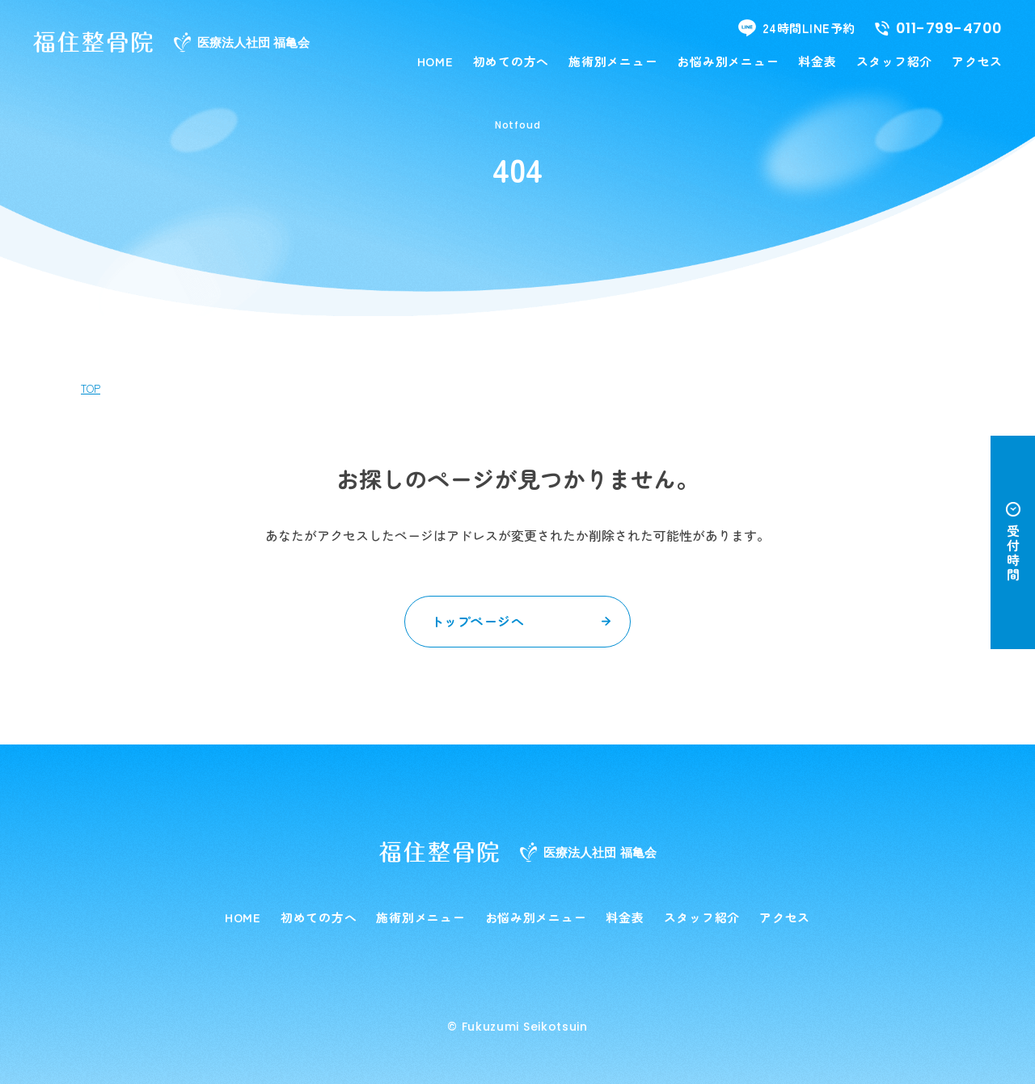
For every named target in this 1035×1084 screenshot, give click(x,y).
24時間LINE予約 (796, 27)
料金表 (817, 61)
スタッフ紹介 (894, 61)
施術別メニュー (612, 61)
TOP (90, 388)
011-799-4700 (939, 28)
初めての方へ (511, 61)
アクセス (977, 61)
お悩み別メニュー (728, 61)
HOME (435, 61)
